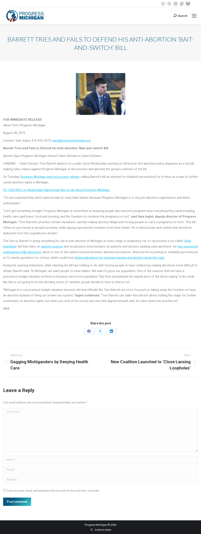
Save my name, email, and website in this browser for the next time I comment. (53, 490)
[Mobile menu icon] (194, 15)
